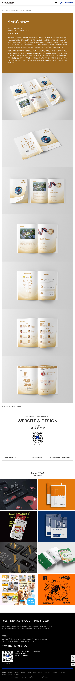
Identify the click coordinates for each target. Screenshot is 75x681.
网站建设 (23, 672)
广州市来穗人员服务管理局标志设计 (60, 457)
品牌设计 (10, 672)
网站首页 (6, 11)
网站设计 (29, 672)
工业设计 (10, 675)
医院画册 (13, 406)
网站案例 (11, 11)
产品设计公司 (47, 672)
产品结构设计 (63, 672)
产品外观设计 (55, 672)
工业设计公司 (17, 675)
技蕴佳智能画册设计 (10, 457)
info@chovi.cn (24, 655)
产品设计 (4, 675)
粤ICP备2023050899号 (37, 677)
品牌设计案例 (18, 11)
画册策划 (19, 406)
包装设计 (40, 672)
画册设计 (8, 406)
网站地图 (46, 677)
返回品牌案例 (38, 457)
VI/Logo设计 (16, 672)
